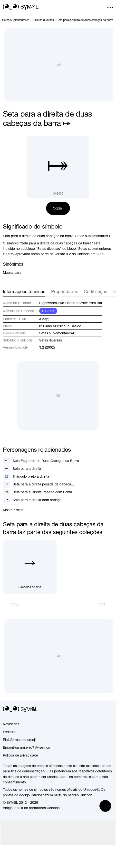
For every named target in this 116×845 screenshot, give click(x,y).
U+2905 (48, 311)
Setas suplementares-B (57, 333)
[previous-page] (17, 20)
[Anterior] (10, 605)
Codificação (95, 291)
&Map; (44, 319)
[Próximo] (105, 605)
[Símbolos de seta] (30, 567)
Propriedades (64, 291)
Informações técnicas (24, 291)
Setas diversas (50, 340)
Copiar (58, 208)
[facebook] (110, 709)
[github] (101, 709)
